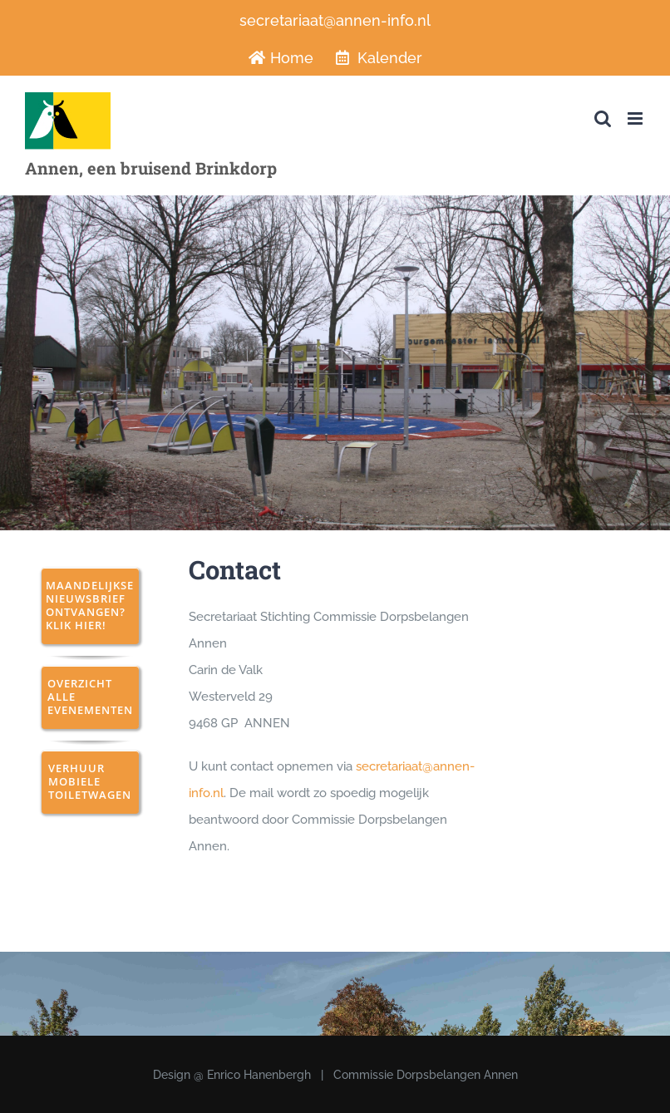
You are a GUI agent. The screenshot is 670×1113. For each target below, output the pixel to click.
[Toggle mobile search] (602, 118)
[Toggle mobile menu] (636, 118)
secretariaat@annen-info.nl (335, 20)
